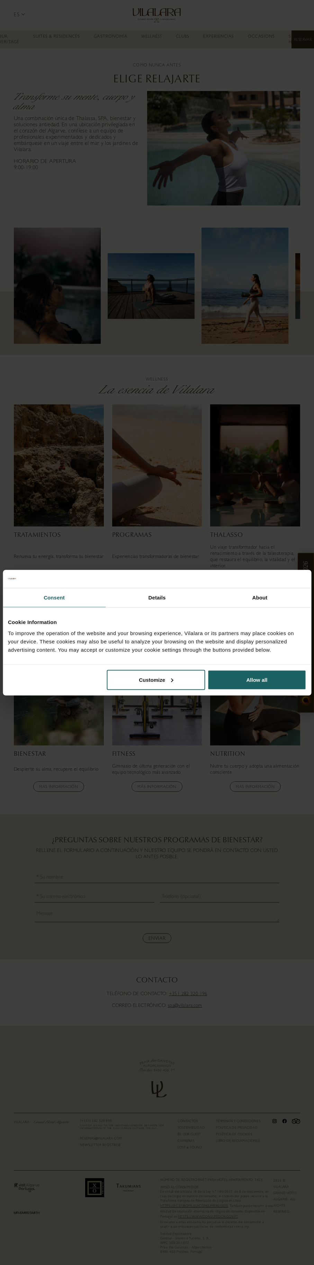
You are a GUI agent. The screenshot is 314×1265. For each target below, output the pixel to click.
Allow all (257, 679)
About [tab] (260, 598)
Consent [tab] (54, 598)
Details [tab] (157, 598)
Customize (156, 679)
